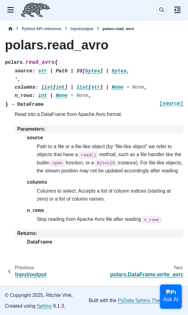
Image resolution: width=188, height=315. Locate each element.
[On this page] (177, 10)
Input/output (81, 28)
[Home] (10, 28)
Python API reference (41, 28)
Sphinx (44, 306)
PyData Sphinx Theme (142, 300)
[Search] (161, 10)
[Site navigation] (10, 10)
